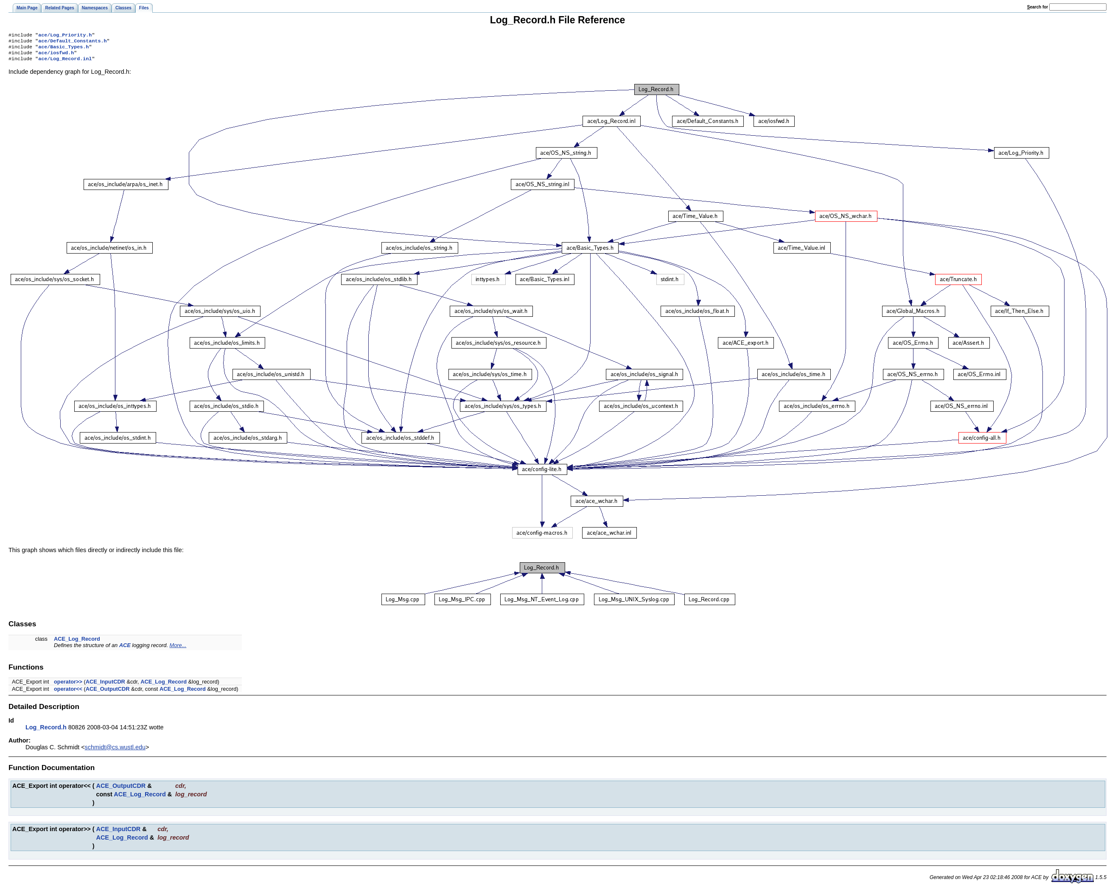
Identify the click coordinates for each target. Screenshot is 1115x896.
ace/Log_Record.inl (65, 62)
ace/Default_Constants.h (72, 42)
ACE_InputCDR (105, 686)
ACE (125, 649)
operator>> (68, 686)
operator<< (68, 693)
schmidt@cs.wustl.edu (115, 751)
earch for (1037, 7)
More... (178, 649)
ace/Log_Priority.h (65, 35)
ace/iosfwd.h (56, 56)
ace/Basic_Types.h (63, 49)
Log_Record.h (46, 731)
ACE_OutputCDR (108, 693)
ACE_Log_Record (77, 643)
